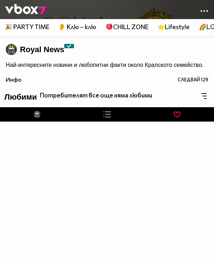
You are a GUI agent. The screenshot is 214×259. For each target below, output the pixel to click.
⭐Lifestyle (173, 27)
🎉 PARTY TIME (27, 27)
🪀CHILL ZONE (127, 27)
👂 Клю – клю (77, 27)
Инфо (14, 79)
